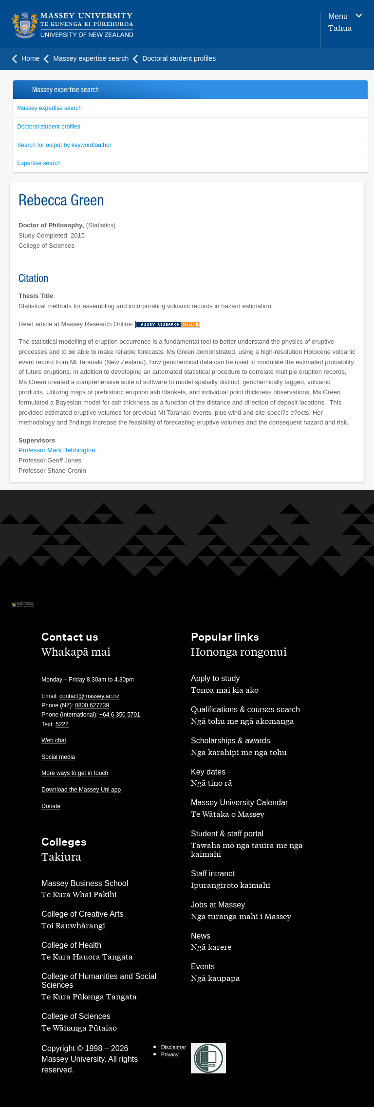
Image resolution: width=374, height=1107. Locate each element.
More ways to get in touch (74, 773)
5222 (62, 724)
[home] (73, 25)
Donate (50, 806)
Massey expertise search (49, 108)
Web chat (53, 740)
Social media (58, 757)
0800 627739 (92, 705)
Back (19, 89)
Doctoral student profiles (48, 126)
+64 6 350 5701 (119, 714)
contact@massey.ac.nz (89, 696)
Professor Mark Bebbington (57, 450)
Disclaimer (173, 1047)
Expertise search (38, 163)
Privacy (170, 1054)
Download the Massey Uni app (81, 789)
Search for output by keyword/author (64, 145)
